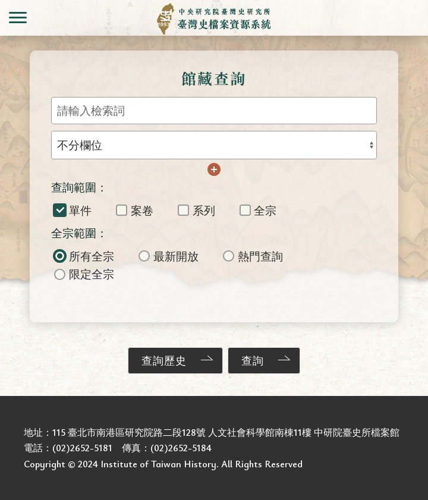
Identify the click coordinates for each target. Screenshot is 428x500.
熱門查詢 (253, 256)
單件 (73, 210)
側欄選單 (18, 17)
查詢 (252, 360)
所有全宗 (84, 256)
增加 (214, 169)
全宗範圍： (79, 232)
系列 (196, 210)
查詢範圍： (79, 187)
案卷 (134, 210)
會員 (410, 18)
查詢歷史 (164, 360)
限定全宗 (84, 273)
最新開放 (169, 256)
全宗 (258, 210)
